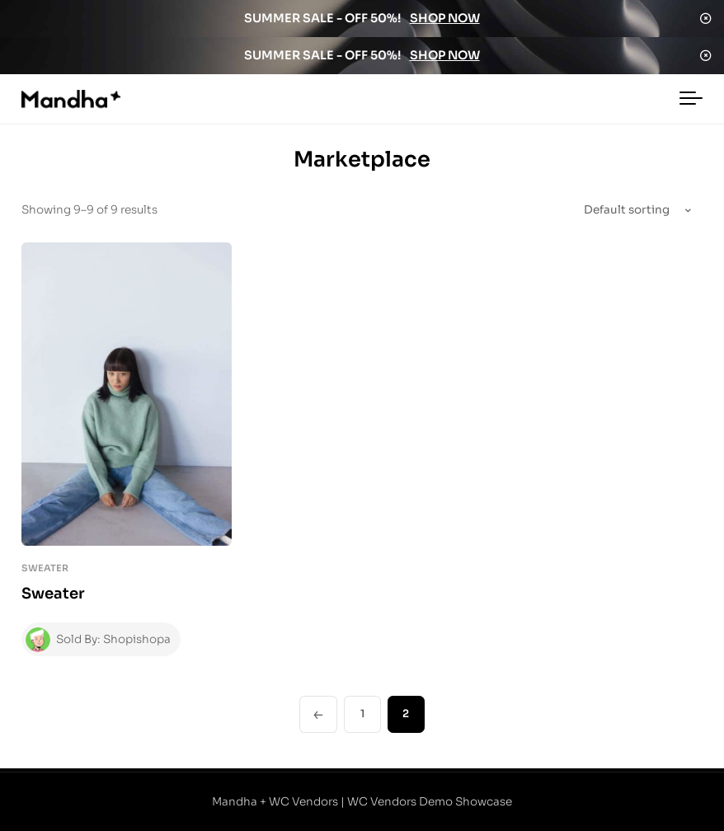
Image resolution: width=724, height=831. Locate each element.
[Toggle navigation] (691, 98)
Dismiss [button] (705, 18)
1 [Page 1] (362, 714)
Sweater (44, 568)
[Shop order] (616, 210)
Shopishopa (138, 639)
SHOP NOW (445, 18)
